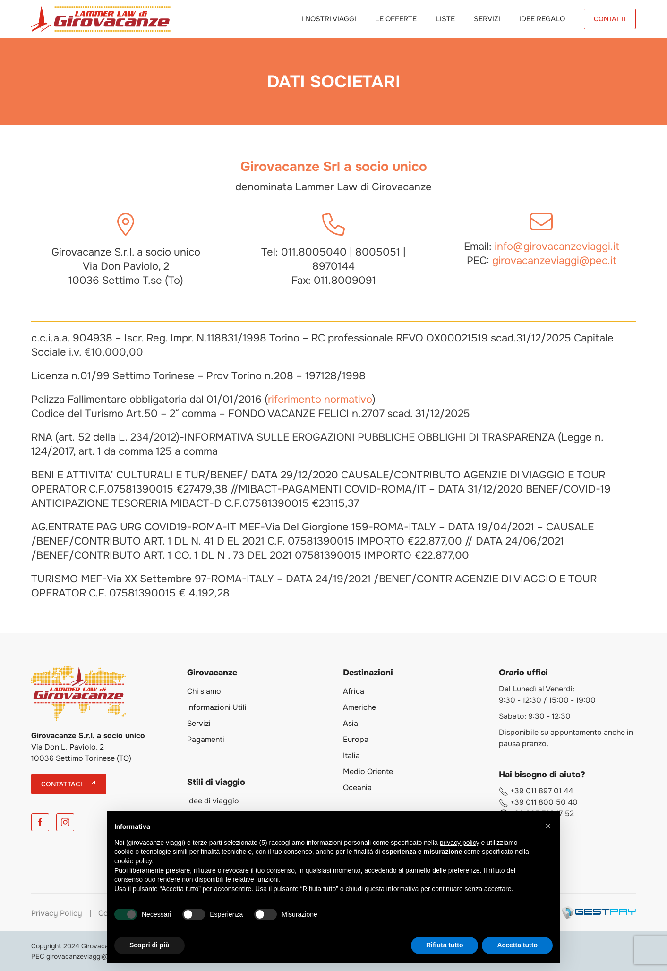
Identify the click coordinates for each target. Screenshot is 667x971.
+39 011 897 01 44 (536, 791)
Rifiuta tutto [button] (444, 945)
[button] (548, 826)
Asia (350, 723)
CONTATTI (610, 19)
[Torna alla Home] (101, 19)
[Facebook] (40, 822)
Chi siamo (204, 691)
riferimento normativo (320, 399)
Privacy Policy (56, 913)
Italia (351, 755)
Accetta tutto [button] (517, 945)
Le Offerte (396, 19)
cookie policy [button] (133, 861)
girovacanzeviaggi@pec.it (554, 260)
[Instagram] (65, 822)
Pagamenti (205, 739)
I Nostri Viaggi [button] (328, 19)
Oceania (357, 787)
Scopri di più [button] (149, 945)
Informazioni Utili (217, 707)
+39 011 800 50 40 (538, 802)
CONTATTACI (68, 784)
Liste (445, 19)
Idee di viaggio (213, 801)
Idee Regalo (542, 19)
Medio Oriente (368, 771)
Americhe (359, 707)
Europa (355, 739)
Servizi (487, 19)
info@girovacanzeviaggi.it (557, 246)
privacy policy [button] (459, 842)
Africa (353, 691)
